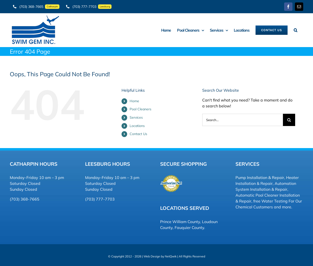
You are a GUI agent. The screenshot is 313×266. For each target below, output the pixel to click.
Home (134, 101)
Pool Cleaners (140, 109)
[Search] (289, 120)
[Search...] (242, 120)
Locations (137, 126)
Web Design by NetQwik (160, 256)
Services (136, 117)
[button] (295, 30)
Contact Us (138, 134)
